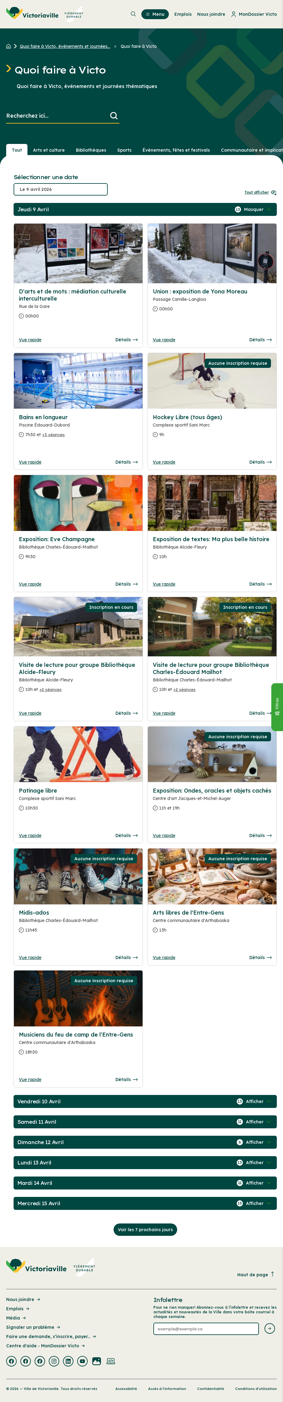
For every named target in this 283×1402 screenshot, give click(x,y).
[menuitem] (44, 14)
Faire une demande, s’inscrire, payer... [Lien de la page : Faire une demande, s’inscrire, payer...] (51, 1336)
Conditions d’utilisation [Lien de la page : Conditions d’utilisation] (256, 1389)
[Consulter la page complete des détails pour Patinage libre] (78, 802)
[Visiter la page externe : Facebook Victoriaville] (11, 1362)
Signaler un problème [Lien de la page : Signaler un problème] (33, 1327)
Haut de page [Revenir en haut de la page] (256, 1275)
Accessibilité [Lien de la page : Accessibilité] (126, 1389)
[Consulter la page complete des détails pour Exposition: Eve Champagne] (78, 550)
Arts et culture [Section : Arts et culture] (49, 150)
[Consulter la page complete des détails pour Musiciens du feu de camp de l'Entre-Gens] (78, 1046)
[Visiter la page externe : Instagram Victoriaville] (54, 1362)
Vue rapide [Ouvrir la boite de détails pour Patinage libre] (30, 835)
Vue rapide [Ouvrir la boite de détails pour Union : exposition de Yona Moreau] (164, 340)
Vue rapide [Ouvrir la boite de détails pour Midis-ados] (30, 957)
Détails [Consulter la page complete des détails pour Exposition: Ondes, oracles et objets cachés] (260, 835)
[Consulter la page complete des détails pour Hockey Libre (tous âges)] (212, 428)
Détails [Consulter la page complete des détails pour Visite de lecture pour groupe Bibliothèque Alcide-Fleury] (126, 713)
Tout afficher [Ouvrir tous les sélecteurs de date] (260, 192)
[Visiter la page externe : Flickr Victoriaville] (96, 1362)
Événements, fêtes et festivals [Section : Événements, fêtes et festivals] (176, 150)
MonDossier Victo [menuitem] (254, 14)
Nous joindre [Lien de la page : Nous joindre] (23, 1299)
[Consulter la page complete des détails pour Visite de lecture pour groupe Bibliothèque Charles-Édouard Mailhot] (212, 679)
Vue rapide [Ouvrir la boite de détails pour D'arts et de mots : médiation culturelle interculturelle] (30, 340)
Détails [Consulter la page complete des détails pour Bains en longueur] (126, 462)
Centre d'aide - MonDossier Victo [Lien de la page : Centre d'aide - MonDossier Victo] (46, 1346)
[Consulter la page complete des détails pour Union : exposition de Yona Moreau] (212, 303)
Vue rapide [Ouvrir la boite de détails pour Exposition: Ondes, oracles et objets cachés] (164, 835)
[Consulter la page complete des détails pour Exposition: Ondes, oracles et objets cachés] (212, 802)
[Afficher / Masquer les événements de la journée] (258, 209)
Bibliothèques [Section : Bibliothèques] (91, 150)
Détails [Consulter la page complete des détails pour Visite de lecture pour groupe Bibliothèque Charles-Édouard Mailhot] (260, 713)
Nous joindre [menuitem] (211, 14)
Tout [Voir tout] (17, 150)
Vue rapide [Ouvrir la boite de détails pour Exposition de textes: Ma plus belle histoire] (164, 584)
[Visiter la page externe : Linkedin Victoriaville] (68, 1362)
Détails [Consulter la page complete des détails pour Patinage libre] (126, 835)
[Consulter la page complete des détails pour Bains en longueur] (78, 428)
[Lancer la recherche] (113, 116)
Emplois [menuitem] (183, 14)
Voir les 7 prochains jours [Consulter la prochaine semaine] (145, 1229)
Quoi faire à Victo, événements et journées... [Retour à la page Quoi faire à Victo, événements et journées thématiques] (65, 46)
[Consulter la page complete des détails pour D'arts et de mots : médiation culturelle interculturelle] (78, 306)
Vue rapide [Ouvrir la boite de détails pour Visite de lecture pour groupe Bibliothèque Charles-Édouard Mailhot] (164, 713)
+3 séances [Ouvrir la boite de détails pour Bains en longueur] (53, 434)
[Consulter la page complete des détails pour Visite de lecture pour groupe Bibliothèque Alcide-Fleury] (78, 679)
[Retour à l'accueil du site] (10, 46)
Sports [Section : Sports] (124, 150)
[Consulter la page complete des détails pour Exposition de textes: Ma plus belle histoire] (212, 550)
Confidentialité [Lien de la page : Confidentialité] (210, 1389)
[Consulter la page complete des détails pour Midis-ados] (78, 924)
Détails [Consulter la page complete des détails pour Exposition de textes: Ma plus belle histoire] (260, 584)
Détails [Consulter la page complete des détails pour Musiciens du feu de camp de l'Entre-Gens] (126, 1079)
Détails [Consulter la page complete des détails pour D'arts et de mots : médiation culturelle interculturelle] (126, 340)
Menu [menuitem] (155, 14)
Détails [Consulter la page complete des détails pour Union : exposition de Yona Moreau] (260, 340)
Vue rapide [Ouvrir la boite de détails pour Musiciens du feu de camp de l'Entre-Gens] (30, 1079)
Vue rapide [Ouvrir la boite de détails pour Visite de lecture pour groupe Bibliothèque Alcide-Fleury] (30, 713)
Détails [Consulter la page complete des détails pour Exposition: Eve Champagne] (126, 584)
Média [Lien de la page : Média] (16, 1318)
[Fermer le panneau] (277, 707)
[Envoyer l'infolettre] (270, 1329)
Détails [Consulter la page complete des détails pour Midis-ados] (126, 957)
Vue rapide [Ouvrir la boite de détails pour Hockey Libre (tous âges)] (164, 462)
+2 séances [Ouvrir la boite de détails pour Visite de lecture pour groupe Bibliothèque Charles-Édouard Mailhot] (184, 689)
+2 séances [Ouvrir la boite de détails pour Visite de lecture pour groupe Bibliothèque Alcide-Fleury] (51, 689)
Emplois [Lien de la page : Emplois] (18, 1308)
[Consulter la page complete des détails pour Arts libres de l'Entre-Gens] (212, 924)
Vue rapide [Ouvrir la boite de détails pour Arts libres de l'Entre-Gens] (164, 957)
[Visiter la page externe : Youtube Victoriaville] (82, 1362)
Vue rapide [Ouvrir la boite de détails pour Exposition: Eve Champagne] (30, 584)
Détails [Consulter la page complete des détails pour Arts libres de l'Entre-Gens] (260, 957)
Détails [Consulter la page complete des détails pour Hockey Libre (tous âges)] (260, 462)
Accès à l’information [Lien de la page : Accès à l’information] (167, 1389)
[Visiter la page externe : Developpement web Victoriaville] (111, 1362)
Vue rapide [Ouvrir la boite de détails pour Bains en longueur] (30, 462)
